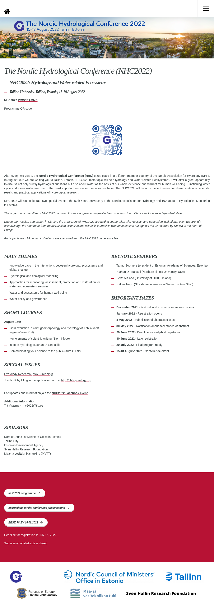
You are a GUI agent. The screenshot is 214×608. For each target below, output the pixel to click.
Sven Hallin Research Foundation (161, 593)
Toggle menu (205, 8)
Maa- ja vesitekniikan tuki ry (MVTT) (93, 593)
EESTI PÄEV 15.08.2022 (23, 522)
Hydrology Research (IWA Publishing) (28, 374)
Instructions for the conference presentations (36, 507)
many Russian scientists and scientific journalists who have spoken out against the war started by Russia (115, 226)
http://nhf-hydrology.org (76, 380)
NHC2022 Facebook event (70, 393)
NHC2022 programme (22, 493)
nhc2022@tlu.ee (32, 405)
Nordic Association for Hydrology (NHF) (183, 175)
